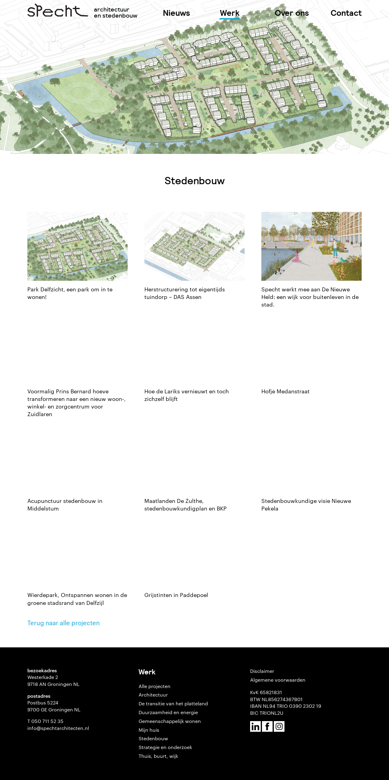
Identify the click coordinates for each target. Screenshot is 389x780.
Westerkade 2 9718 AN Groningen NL (53, 680)
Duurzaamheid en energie (168, 712)
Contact (346, 13)
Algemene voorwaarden (277, 680)
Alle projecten (154, 686)
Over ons (292, 13)
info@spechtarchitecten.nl (58, 728)
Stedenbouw (153, 738)
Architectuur (153, 694)
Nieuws (176, 13)
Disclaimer (262, 671)
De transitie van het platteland (173, 703)
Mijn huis (149, 730)
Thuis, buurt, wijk (158, 756)
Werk (229, 13)
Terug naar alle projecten (63, 622)
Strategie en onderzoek (165, 747)
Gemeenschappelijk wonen (170, 721)
